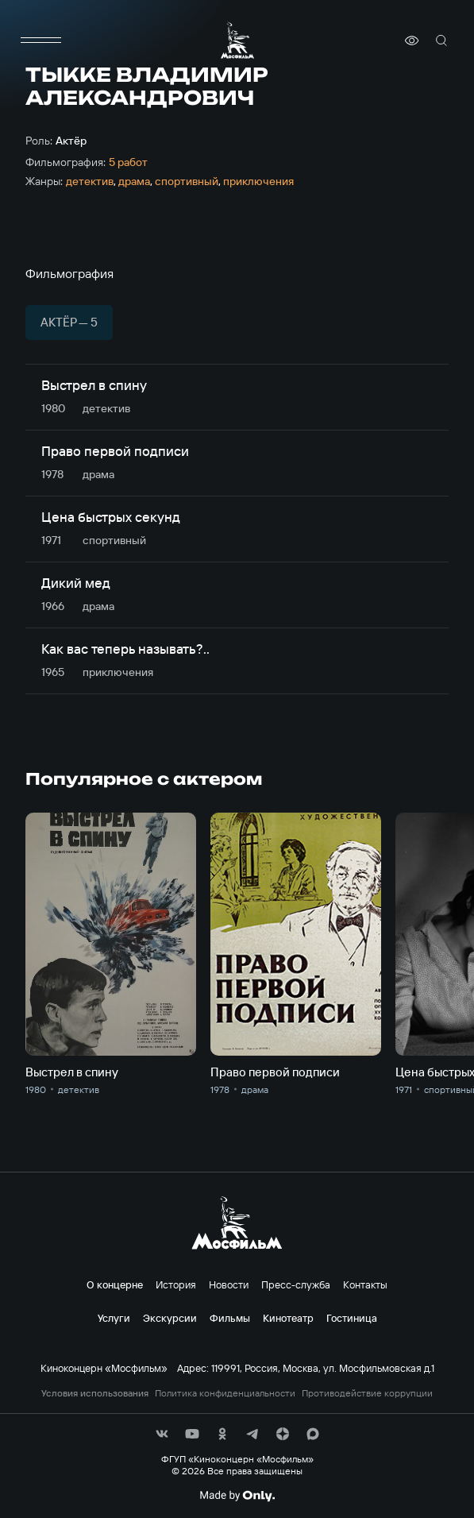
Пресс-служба (295, 1284)
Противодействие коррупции (367, 1393)
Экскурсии (170, 1317)
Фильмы (230, 1317)
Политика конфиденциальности (225, 1393)
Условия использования (94, 1393)
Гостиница (351, 1317)
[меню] (41, 40)
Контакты (365, 1284)
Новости (229, 1284)
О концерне (115, 1284)
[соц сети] (162, 1434)
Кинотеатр (288, 1317)
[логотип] (237, 40)
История (176, 1284)
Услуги (114, 1317)
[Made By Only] (237, 1495)
